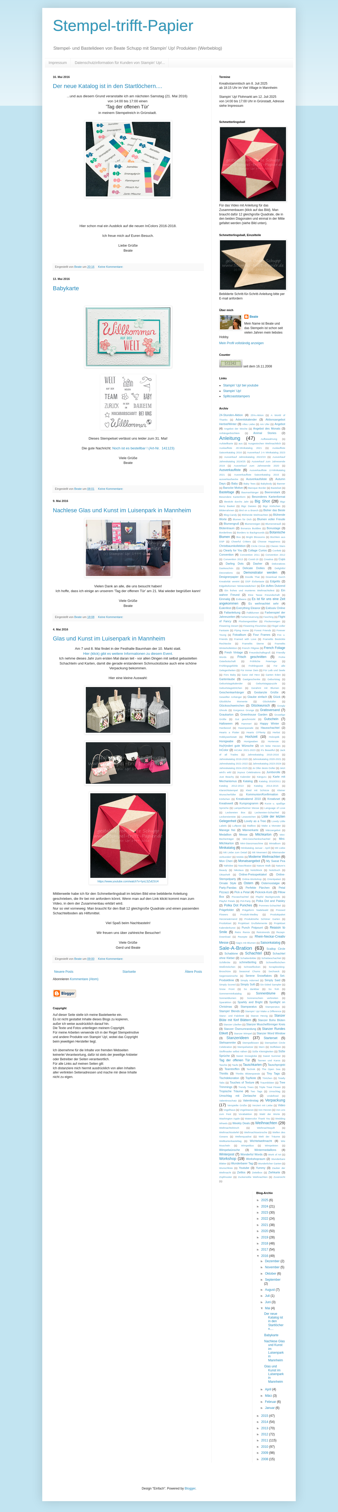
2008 (265, 1459)
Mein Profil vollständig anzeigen (241, 343)
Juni (268, 1302)
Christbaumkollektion (232, 545)
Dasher (257, 563)
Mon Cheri (226, 861)
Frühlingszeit (255, 665)
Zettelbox (257, 1172)
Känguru (261, 776)
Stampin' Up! (232, 391)
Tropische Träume (231, 1091)
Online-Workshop (252, 879)
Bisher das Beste (274, 510)
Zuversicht (279, 1177)
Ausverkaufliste (230, 470)
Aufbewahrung (269, 438)
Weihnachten (266, 1123)
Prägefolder (226, 909)
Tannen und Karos (269, 1060)
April (268, 1389)
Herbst (276, 732)
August (270, 1290)
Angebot (280, 424)
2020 (265, 1231)
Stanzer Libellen (232, 1024)
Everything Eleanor (248, 608)
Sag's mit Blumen (246, 942)
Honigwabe (226, 741)
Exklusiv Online (275, 608)
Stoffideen (275, 1046)
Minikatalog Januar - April (255, 847)
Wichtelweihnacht (261, 1140)
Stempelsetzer (245, 1046)
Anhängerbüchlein (229, 433)
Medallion (225, 834)
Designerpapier (228, 576)
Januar (270, 1408)
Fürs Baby (230, 674)
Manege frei (227, 830)
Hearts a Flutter (229, 732)
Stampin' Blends (229, 1011)
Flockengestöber (248, 621)
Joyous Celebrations (249, 772)
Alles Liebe (248, 424)
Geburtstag (273, 679)
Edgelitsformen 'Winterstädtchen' (237, 585)
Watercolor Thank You (257, 1118)
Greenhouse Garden (253, 714)
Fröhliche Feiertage (263, 661)
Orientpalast (274, 879)
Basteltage (226, 492)
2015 (265, 1416)
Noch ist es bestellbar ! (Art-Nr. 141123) (143, 448)
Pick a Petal (242, 892)
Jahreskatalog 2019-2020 (233, 759)
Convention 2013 (233, 559)
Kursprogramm (249, 803)
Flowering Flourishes (255, 625)
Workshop (227, 1158)
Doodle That (252, 576)
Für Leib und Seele (274, 670)
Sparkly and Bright (249, 1002)
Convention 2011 (250, 554)
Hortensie (273, 741)
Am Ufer (264, 424)
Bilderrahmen (226, 510)
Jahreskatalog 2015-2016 (263, 754)
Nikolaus (239, 870)
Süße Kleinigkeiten (263, 1051)
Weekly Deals (241, 1123)
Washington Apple (229, 1118)
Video (281, 1105)
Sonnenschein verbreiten (262, 998)
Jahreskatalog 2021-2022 (233, 763)
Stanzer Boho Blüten (271, 1020)
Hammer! (246, 723)
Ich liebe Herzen (270, 745)
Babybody (266, 483)
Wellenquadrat (243, 1136)
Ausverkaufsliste (256, 479)
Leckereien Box (235, 812)
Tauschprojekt (276, 1064)
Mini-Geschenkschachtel (256, 838)
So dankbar (251, 989)
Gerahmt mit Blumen (265, 687)
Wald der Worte (270, 1114)
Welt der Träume (269, 1136)
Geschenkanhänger (231, 692)
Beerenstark (272, 492)
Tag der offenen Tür (234, 1060)
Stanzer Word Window (271, 1033)
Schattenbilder (248, 958)
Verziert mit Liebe (262, 1105)
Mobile (240, 856)
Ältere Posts (193, 972)
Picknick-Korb (264, 892)
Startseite (129, 972)
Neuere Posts (63, 972)
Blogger (190, 1488)
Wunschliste (226, 1168)
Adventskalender (246, 419)
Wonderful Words (252, 1154)
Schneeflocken (252, 966)
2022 (265, 1218)
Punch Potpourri (252, 927)
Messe (243, 834)
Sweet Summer (272, 1055)
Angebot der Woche (235, 428)
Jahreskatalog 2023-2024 (267, 763)
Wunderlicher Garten (269, 1163)
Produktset (225, 923)
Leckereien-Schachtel (267, 812)
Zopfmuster (225, 1177)
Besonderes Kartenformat (268, 496)
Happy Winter (269, 723)
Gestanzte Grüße (266, 692)
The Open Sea (271, 1069)
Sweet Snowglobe (246, 1055)
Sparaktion (225, 1002)
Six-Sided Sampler (270, 984)
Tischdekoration (229, 1078)
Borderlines (225, 532)
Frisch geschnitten (251, 657)
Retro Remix (242, 932)
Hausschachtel (270, 727)
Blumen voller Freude (271, 519)
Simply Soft (247, 984)
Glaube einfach (257, 696)
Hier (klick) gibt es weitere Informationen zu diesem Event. (128, 654)
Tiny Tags (273, 1073)
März (269, 1396)
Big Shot (262, 501)
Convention (226, 554)
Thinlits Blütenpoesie (248, 1073)
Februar (271, 1402)
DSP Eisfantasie (254, 581)
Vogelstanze (246, 1109)
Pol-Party (245, 901)
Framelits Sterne (253, 643)
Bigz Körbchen (271, 506)
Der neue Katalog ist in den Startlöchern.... (107, 86)
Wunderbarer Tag (242, 1163)
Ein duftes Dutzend (273, 585)
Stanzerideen (238, 1038)
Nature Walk (264, 865)
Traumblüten (267, 1082)
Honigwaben (251, 741)
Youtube (244, 1167)
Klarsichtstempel (228, 790)
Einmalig (224, 599)
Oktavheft (224, 874)
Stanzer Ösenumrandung (240, 1028)
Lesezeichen (249, 816)
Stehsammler (227, 1042)
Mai (268, 1308)
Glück (276, 696)
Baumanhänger (250, 492)
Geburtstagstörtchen (230, 687)
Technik (251, 1069)
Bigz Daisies (248, 506)
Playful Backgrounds (268, 896)
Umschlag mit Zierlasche (237, 1095)
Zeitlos (241, 1172)
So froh (274, 989)
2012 (265, 1434)
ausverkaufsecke (228, 479)
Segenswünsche (228, 975)
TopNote (251, 1078)
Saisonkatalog (270, 942)
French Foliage (274, 648)
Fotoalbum (239, 634)
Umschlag (274, 1091)
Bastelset (276, 487)
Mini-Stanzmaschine (251, 843)
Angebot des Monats (266, 428)
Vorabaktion (245, 1114)
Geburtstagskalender (231, 683)
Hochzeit (251, 737)
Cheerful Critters (241, 541)
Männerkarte (250, 830)
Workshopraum (255, 1158)
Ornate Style (227, 883)
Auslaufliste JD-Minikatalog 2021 (240, 447)
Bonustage (273, 528)
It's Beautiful (268, 750)
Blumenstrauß (273, 523)
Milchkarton (263, 834)
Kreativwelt (226, 803)
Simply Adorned (249, 980)
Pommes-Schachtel (270, 905)
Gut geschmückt (245, 719)
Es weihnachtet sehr (263, 603)
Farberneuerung (250, 616)
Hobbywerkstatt (228, 736)
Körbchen (224, 799)
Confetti (277, 550)
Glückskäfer (269, 701)
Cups (282, 559)
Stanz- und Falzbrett (231, 1015)
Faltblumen (253, 612)
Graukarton (226, 714)
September (272, 1279)
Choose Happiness (269, 541)
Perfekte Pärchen (258, 887)
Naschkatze (244, 865)
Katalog (248, 781)
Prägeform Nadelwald (255, 910)
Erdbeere (241, 599)
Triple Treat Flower (270, 1087)
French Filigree (250, 648)
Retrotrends (263, 932)
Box (238, 537)
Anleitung (229, 438)
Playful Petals (227, 901)
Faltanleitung (232, 612)
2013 (265, 1428)
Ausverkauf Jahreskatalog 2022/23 (245, 456)
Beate (254, 317)
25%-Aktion (257, 415)
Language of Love (274, 807)
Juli (267, 1296)
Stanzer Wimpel (243, 1033)
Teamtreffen (232, 1069)
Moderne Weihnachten (264, 857)
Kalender (245, 776)
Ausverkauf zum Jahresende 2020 (256, 465)
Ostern (248, 883)
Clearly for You (232, 550)
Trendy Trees (246, 1087)
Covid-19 (253, 559)
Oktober (271, 1273)
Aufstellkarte (226, 443)
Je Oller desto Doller (263, 768)
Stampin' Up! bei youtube (241, 385)
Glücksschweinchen (231, 705)
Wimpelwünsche (229, 1149)
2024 (265, 1206)
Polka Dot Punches (238, 905)
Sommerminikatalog (230, 993)
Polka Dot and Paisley (270, 900)
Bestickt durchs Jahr (236, 501)
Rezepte (242, 936)
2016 (265, 1256)
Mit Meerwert (259, 852)
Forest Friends (262, 630)
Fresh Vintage (233, 652)
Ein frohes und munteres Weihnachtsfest (249, 590)
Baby (234, 483)
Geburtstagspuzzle (266, 683)
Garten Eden (273, 674)
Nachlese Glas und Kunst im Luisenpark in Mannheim (122, 510)
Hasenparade (245, 727)
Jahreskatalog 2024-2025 (233, 768)
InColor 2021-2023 (245, 750)
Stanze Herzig (259, 1015)
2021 (265, 1225)
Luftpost (236, 825)
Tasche (223, 1064)
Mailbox (251, 825)
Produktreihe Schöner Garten (262, 919)
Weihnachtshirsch (229, 1127)
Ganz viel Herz (251, 674)
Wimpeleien (271, 1145)
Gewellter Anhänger (230, 696)
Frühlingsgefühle (228, 665)
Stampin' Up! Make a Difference (263, 1011)
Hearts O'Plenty (255, 732)
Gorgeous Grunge (243, 710)
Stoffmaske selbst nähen (233, 1051)
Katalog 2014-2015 (266, 785)
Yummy (260, 1167)
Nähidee (228, 865)
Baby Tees (249, 483)
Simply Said (272, 980)
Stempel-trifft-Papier (123, 25)
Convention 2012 (275, 554)
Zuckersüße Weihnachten (252, 1177)
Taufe (235, 1064)
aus (240, 443)
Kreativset (273, 798)
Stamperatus (272, 1006)
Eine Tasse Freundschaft (264, 594)
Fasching (268, 616)
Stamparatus (249, 1006)
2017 (265, 1249)
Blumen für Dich (242, 519)
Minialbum (275, 843)
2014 (265, 1422)
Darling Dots (235, 563)
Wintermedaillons (265, 1149)
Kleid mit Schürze (257, 790)
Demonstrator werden (260, 572)
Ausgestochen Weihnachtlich (264, 443)
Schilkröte (224, 962)
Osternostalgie (270, 883)
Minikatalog (227, 848)
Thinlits (223, 1073)
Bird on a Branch (248, 510)
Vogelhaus (229, 1109)
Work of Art (274, 1154)
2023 (265, 1212)
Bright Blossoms (255, 537)
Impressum (58, 63)
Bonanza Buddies (251, 528)
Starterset (271, 1038)
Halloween (225, 723)
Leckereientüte (227, 816)
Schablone (231, 953)
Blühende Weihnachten (255, 514)
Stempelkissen (250, 1042)
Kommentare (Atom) (84, 979)
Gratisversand (270, 710)
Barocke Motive (233, 487)
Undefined (273, 1095)
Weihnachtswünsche (255, 1132)
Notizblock (256, 870)
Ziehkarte (274, 1172)
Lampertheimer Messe (246, 807)
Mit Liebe (280, 847)
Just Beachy (226, 776)
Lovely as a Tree (255, 821)
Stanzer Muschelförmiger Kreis (265, 1024)
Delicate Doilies (254, 568)
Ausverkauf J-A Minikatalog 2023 (266, 452)
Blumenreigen (252, 523)
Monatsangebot (249, 861)
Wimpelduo (247, 1145)
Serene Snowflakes (259, 975)
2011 (265, 1440)
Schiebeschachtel (271, 958)
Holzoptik (274, 736)
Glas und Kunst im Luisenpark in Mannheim (109, 638)
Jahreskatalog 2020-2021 (267, 759)
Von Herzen (264, 1109)
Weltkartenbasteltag (230, 1141)
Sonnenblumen (227, 998)
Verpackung (275, 1100)
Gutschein (271, 719)
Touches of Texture (242, 1082)
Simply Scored (227, 984)
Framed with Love (245, 639)
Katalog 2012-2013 (231, 785)
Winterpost (226, 1154)
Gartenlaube (227, 679)
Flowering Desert (228, 625)
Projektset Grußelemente (252, 923)
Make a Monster (271, 825)
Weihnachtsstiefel (229, 1132)
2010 (265, 1447)
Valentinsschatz (228, 1100)
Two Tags (256, 1091)
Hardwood (225, 727)
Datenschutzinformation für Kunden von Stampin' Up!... (120, 63)
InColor (223, 750)
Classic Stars (277, 546)
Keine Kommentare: (111, 266)
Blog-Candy (230, 514)
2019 (265, 1237)
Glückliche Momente (233, 701)
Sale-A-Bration (235, 948)
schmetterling (247, 962)
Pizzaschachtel (240, 896)
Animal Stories (264, 433)
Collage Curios (257, 550)
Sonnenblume (265, 993)
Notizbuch (274, 870)
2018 (265, 1243)
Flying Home (241, 630)
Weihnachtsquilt (266, 1127)
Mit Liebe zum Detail (235, 852)
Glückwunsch (260, 705)
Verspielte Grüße (237, 1105)
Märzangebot (273, 830)
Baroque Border (257, 487)
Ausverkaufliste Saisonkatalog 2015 (256, 474)
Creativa (268, 559)
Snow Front (226, 989)
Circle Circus (258, 546)
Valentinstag (251, 1100)
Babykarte (66, 288)
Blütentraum (226, 528)
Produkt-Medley (249, 914)
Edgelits (275, 581)
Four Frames (261, 634)
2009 (265, 1453)
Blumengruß (231, 523)
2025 (265, 1200)
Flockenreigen (272, 621)
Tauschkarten (252, 1065)
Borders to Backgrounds (251, 532)
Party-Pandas (227, 887)
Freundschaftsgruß (260, 652)
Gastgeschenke (251, 679)
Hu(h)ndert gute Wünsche (236, 745)
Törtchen (267, 1078)
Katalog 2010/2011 (270, 781)
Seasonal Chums (249, 971)
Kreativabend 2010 (248, 798)
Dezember (272, 1261)
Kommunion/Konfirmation (262, 794)
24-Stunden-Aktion (231, 415)
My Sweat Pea (275, 861)
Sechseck (274, 971)
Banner (281, 483)
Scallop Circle (275, 948)
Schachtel (253, 953)
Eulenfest (225, 608)
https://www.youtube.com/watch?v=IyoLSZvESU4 (127, 881)
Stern (262, 1046)
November (272, 1267)
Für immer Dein (249, 670)
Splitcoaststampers (236, 396)
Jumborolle (273, 772)
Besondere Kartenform (232, 496)
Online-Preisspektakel (253, 874)
